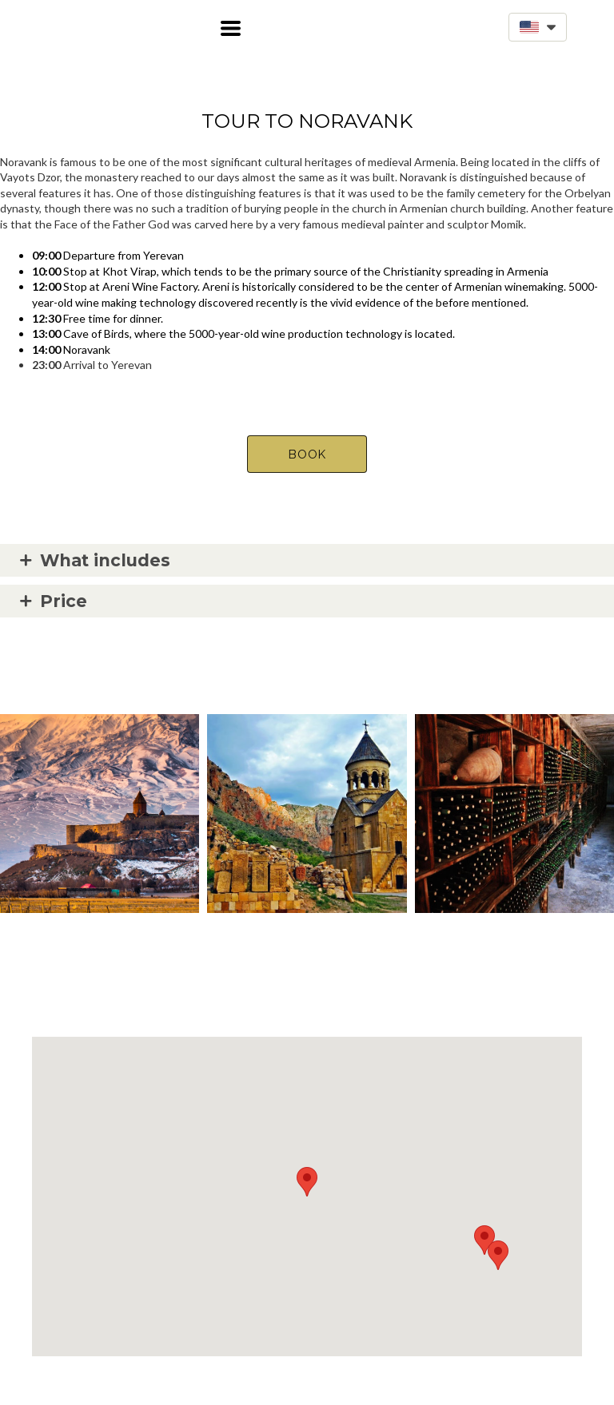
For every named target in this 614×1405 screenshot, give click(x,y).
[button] (231, 28)
